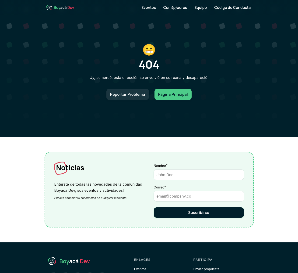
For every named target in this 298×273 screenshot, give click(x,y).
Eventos (149, 7)
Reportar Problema (127, 94)
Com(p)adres (175, 7)
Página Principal (173, 94)
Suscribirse (198, 212)
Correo (168, 187)
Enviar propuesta (206, 269)
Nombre (161, 165)
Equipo (201, 7)
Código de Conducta (232, 7)
